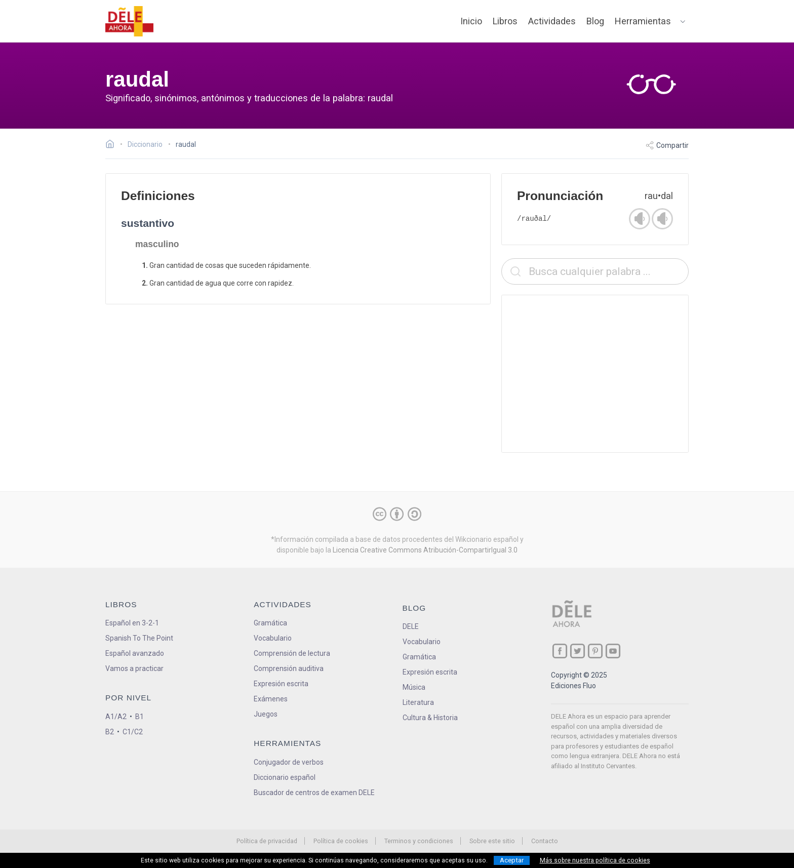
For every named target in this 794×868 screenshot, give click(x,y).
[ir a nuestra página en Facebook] (560, 651)
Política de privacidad (266, 841)
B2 (109, 732)
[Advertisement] (595, 374)
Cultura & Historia (430, 718)
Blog (595, 21)
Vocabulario (273, 638)
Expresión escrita (281, 684)
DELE (411, 626)
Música (414, 687)
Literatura (418, 702)
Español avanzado (134, 653)
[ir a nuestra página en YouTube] (613, 651)
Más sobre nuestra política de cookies (595, 860)
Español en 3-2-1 (132, 623)
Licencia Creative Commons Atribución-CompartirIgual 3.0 (425, 550)
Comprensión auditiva (289, 668)
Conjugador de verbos (289, 762)
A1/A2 (116, 717)
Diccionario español (284, 777)
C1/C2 (133, 732)
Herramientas (643, 21)
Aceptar (512, 860)
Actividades (552, 21)
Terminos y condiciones (418, 841)
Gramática (270, 623)
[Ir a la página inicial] (112, 145)
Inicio (471, 21)
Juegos (265, 714)
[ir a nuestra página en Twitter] (577, 651)
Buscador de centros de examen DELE (314, 792)
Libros (505, 21)
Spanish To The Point (139, 638)
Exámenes (271, 699)
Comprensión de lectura (292, 653)
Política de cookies (340, 841)
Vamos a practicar (134, 668)
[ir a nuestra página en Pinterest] (595, 651)
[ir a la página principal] (129, 21)
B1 (139, 717)
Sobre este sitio (492, 841)
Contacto (544, 841)
